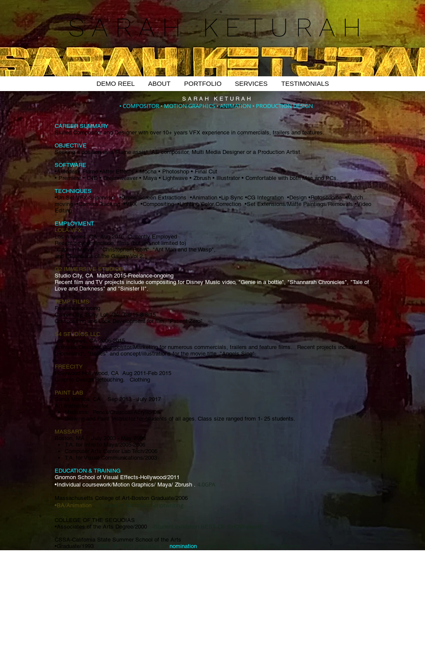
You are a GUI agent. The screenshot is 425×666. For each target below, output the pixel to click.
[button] (202, 83)
